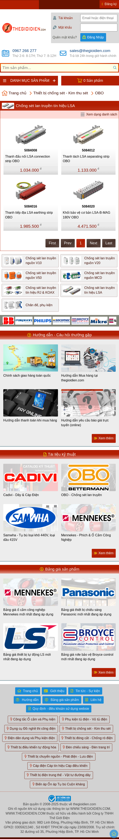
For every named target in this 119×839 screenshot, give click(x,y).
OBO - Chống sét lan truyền (81, 495)
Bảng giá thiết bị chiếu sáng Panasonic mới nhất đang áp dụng (86, 612)
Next (93, 243)
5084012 (88, 150)
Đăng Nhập (95, 37)
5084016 (30, 206)
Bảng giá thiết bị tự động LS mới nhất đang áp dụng (27, 657)
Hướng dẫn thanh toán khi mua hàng (30, 420)
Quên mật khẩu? (65, 37)
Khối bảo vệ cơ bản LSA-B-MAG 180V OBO (86, 215)
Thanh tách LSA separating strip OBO (86, 159)
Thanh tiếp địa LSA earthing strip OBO (29, 215)
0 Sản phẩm (93, 80)
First (52, 243)
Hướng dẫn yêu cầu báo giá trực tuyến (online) (85, 423)
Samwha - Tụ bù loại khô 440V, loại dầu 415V (29, 537)
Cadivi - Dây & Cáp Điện (21, 495)
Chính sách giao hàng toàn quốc (27, 375)
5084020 (88, 206)
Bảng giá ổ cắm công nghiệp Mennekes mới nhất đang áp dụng (28, 612)
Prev (67, 243)
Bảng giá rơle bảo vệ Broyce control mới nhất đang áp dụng (87, 657)
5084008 (30, 150)
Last (108, 243)
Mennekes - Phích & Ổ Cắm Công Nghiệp (86, 537)
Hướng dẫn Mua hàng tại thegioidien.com (79, 378)
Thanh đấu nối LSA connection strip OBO (27, 159)
